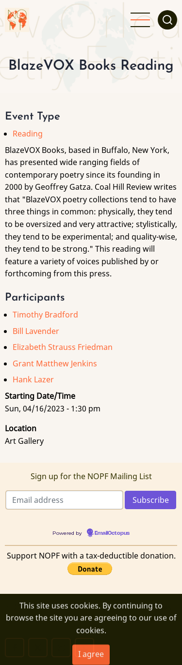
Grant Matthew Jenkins (55, 363)
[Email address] (64, 500)
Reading (28, 133)
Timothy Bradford (45, 314)
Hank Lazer (33, 379)
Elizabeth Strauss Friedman (63, 347)
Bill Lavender (36, 331)
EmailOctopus (112, 533)
